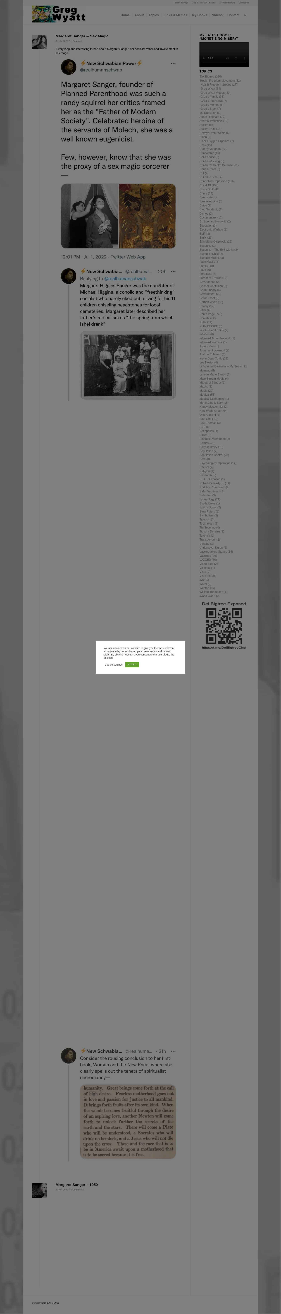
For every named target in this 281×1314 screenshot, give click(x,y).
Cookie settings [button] (114, 664)
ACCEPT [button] (132, 664)
